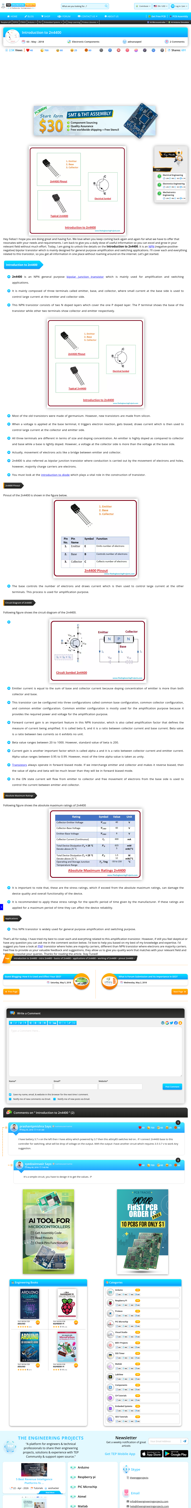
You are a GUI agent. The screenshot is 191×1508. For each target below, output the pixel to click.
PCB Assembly (178, 16)
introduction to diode (55, 475)
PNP (40, 946)
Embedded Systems (53, 22)
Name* (30, 1085)
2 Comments (175, 41)
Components (121, 1385)
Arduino (32, 22)
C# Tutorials (121, 1395)
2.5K (11, 50)
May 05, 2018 (27, 1130)
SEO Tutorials (121, 1416)
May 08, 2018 (33, 1167)
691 (183, 50)
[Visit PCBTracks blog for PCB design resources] (142, 1273)
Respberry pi (83, 1477)
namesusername (63, 1126)
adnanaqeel (132, 41)
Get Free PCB (157, 16)
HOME (12, 16)
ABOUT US (111, 16)
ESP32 (15, 22)
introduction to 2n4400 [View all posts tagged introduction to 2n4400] (25, 958)
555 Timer (119, 1353)
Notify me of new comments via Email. (30, 1099)
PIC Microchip (121, 1321)
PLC (40, 22)
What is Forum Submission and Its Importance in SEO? (148, 976)
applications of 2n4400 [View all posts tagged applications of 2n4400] (84, 958)
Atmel (78, 1496)
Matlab (118, 1364)
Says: (36, 1126)
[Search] (82, 6)
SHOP (45, 16)
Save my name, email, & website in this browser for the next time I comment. (48, 1094)
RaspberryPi (6, 22)
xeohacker (51, 1488)
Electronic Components (83, 41)
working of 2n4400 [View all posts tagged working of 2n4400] (107, 958)
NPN (151, 246)
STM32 (23, 22)
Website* (120, 1085)
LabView (119, 1374)
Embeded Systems (123, 1406)
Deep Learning (74, 22)
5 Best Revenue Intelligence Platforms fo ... (34, 1481)
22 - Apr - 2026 (19, 1488)
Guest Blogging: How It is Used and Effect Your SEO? (33, 976)
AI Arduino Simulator (178, 22)
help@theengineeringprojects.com (148, 1506)
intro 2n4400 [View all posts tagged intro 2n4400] (45, 958)
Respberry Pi (121, 1300)
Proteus (119, 1311)
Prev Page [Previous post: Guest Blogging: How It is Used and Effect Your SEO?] (11, 991)
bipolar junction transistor (85, 277)
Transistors (19, 765)
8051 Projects (121, 1342)
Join (183, 6)
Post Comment (172, 1086)
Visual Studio (121, 1332)
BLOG (29, 16)
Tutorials (36, 1488)
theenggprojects (137, 1477)
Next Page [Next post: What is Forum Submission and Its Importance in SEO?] (180, 991)
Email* (75, 1085)
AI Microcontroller (156, 22)
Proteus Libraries (90, 22)
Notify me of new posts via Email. (71, 1099)
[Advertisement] (95, 75)
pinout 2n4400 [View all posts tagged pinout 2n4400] (126, 958)
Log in (177, 6)
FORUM (63, 16)
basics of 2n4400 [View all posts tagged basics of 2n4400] (62, 958)
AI (65, 22)
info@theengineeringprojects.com (147, 1501)
